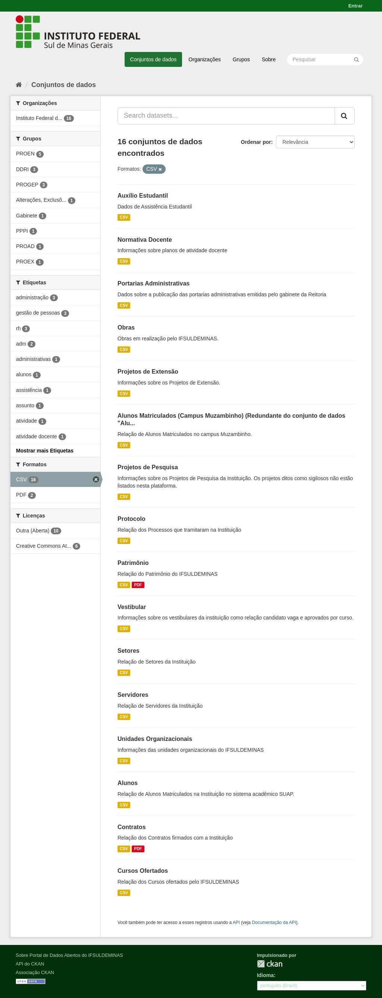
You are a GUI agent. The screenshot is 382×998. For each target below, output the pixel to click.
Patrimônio (133, 563)
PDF (138, 585)
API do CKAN (30, 964)
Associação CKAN (35, 972)
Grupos (241, 59)
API (236, 922)
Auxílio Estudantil (143, 195)
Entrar (355, 6)
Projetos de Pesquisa (148, 467)
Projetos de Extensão (148, 371)
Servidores (133, 695)
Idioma (265, 975)
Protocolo (131, 519)
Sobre (269, 59)
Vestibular (132, 607)
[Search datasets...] (226, 115)
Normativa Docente (145, 240)
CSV (124, 217)
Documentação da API (274, 922)
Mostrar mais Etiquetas (44, 451)
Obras (126, 327)
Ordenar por (256, 142)
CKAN (269, 964)
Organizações (204, 59)
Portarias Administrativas (154, 283)
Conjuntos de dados (153, 59)
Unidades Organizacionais (155, 739)
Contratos (132, 827)
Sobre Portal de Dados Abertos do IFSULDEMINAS (69, 955)
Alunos (128, 783)
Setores (129, 651)
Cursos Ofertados (143, 871)
